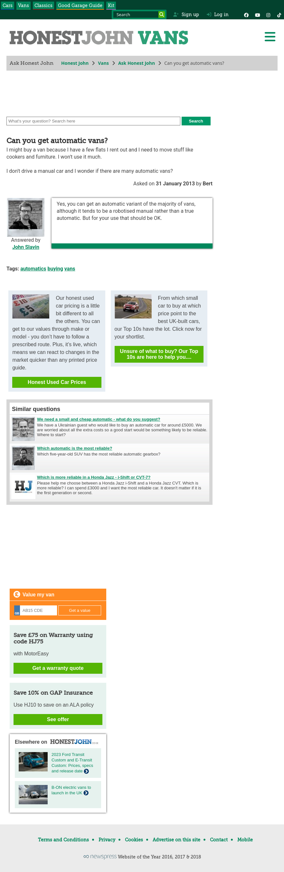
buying (55, 269)
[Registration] (35, 610)
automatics (33, 269)
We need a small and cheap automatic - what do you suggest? (98, 419)
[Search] (161, 14)
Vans (23, 5)
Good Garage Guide (80, 5)
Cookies (134, 839)
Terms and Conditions (63, 839)
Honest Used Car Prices (57, 382)
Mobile (245, 839)
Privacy (107, 839)
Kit (111, 5)
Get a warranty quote (57, 668)
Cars (8, 5)
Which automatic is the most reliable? (74, 448)
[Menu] (270, 37)
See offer (58, 719)
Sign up (186, 14)
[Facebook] (246, 14)
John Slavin (25, 247)
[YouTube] (257, 14)
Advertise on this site (176, 839)
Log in (218, 14)
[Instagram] (268, 14)
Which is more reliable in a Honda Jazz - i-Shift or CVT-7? (94, 477)
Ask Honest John (136, 63)
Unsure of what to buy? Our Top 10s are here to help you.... (159, 354)
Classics (43, 5)
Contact (219, 839)
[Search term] (139, 14)
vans (69, 269)
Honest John (75, 63)
